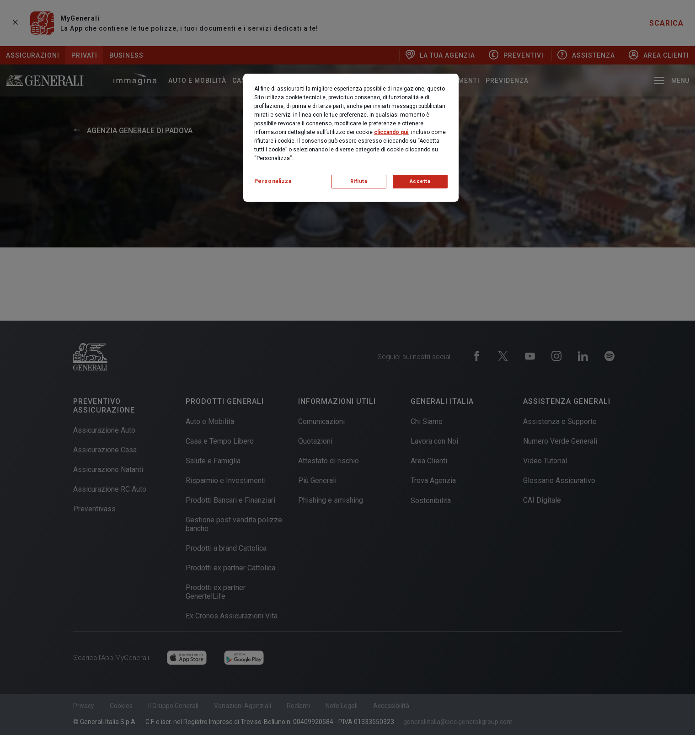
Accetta (420, 181)
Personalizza (273, 181)
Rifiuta (359, 181)
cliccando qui (391, 132)
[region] (351, 138)
